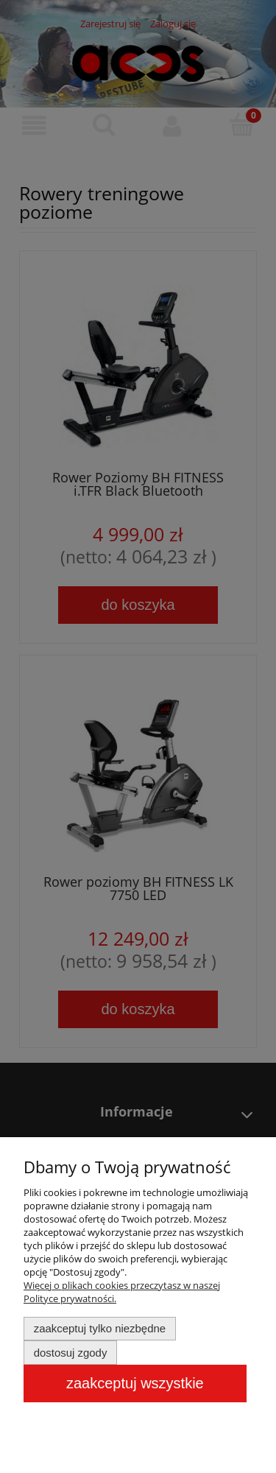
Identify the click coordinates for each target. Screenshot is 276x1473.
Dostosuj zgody (70, 1352)
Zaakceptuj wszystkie (135, 1383)
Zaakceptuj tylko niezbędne (100, 1328)
